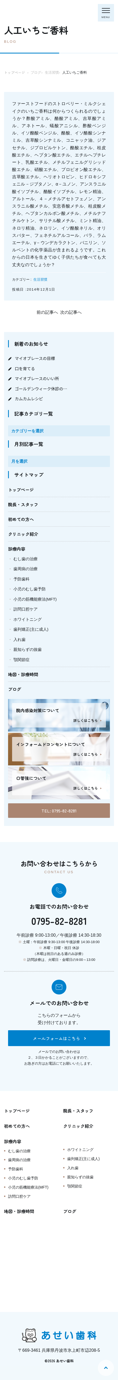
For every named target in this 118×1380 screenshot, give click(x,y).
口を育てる (25, 368)
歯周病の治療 (25, 568)
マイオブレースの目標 (35, 358)
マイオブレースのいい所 (37, 378)
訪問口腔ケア (25, 609)
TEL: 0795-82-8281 (59, 810)
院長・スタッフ (23, 504)
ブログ (14, 689)
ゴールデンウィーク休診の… (41, 388)
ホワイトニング (27, 619)
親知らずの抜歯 (27, 649)
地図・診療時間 (23, 674)
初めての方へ (21, 519)
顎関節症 (21, 659)
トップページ (21, 489)
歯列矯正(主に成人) (30, 629)
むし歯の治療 (25, 559)
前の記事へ (47, 312)
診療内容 (16, 548)
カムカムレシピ (29, 398)
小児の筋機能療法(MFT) (35, 599)
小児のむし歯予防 (29, 589)
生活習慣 (40, 279)
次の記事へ (71, 312)
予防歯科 (21, 579)
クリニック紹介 (23, 534)
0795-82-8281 (59, 921)
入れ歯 (19, 639)
